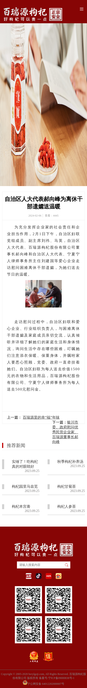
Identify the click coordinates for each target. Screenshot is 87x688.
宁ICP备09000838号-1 (61, 678)
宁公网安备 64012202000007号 (43, 682)
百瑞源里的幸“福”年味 (41, 417)
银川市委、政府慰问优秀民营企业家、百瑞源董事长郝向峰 (65, 432)
